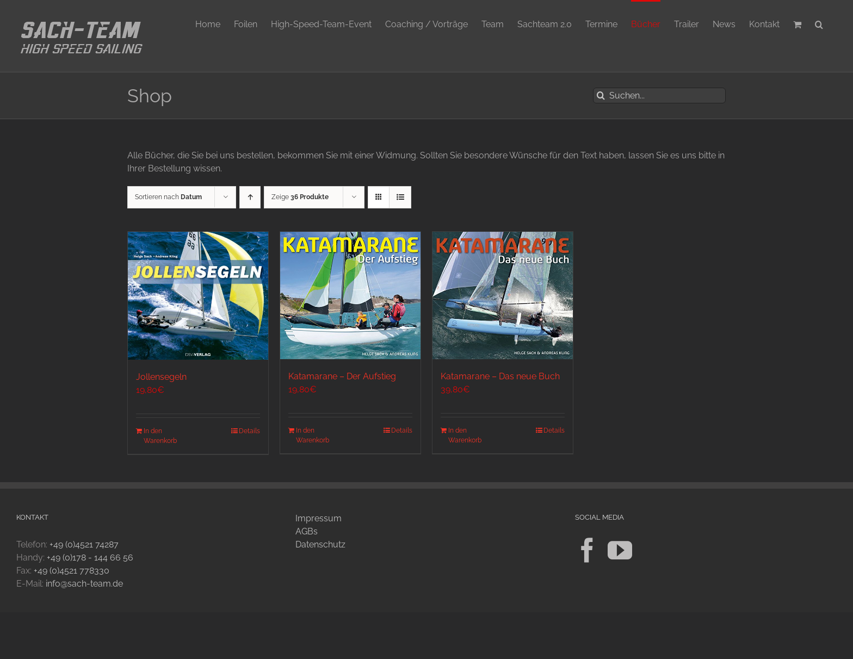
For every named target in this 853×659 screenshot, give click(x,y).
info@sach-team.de (84, 583)
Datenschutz (320, 544)
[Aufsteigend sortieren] (250, 197)
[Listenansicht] (400, 197)
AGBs (306, 531)
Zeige (300, 197)
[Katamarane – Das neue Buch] (502, 295)
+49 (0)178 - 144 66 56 (90, 557)
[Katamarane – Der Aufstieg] (350, 295)
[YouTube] (620, 550)
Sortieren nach (168, 197)
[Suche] (601, 95)
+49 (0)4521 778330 (71, 570)
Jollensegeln (161, 377)
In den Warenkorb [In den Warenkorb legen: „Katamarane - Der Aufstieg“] (312, 435)
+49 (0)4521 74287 (84, 544)
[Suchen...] (659, 95)
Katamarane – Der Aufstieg (342, 376)
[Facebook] (587, 550)
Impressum (318, 518)
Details (249, 431)
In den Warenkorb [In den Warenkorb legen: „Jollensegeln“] (160, 436)
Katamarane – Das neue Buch (500, 376)
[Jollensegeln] (198, 296)
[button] (819, 23)
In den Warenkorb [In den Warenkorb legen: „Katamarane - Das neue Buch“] (464, 435)
